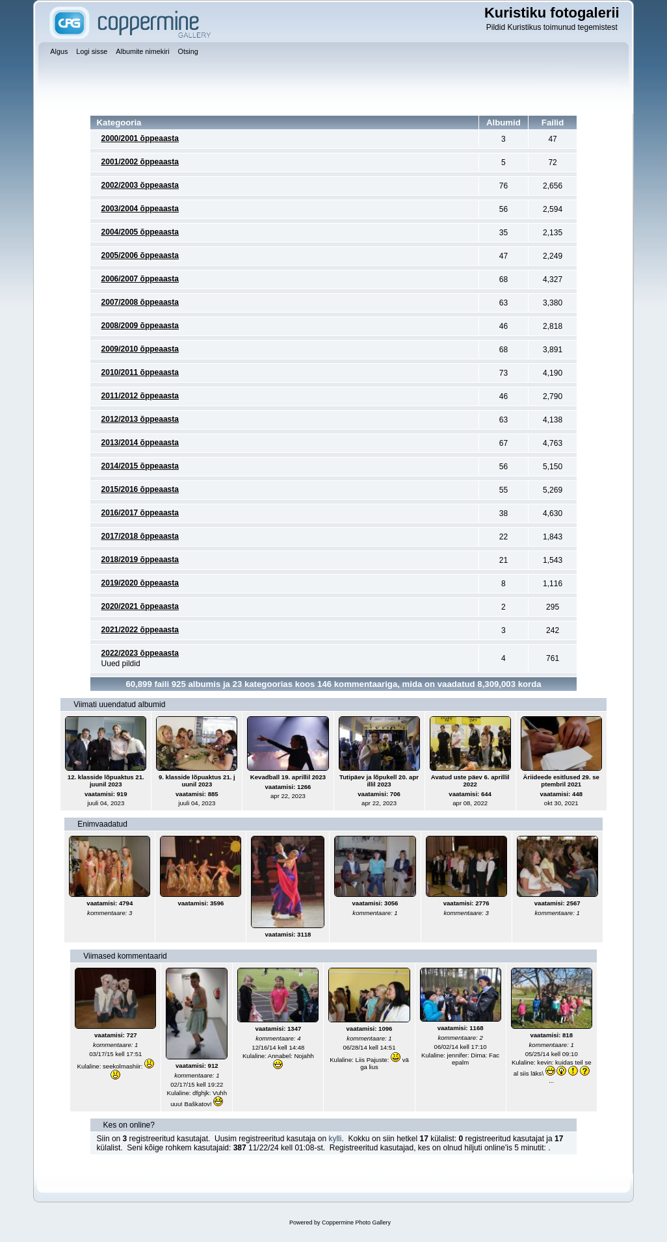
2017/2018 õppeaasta (140, 536)
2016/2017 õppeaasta (140, 512)
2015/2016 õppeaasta (140, 489)
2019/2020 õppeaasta (140, 583)
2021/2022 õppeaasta (140, 629)
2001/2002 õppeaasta (140, 161)
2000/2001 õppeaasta (140, 138)
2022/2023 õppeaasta (140, 653)
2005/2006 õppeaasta (140, 255)
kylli (334, 1138)
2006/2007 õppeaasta (140, 278)
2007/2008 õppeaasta (140, 302)
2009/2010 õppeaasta (140, 349)
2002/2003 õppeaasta (140, 185)
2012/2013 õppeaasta (140, 419)
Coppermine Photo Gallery (356, 1222)
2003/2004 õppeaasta (140, 208)
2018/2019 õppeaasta (140, 559)
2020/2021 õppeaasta (140, 606)
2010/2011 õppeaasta (140, 372)
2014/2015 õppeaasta (140, 466)
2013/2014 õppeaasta (140, 442)
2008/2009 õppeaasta (140, 325)
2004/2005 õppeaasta (140, 232)
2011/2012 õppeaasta (140, 395)
